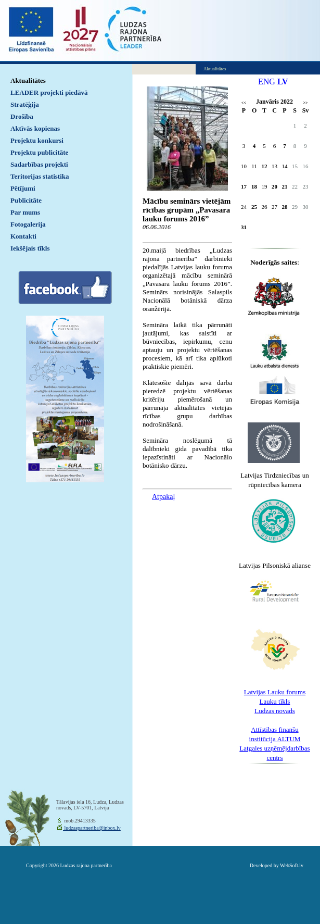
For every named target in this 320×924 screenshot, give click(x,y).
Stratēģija (24, 104)
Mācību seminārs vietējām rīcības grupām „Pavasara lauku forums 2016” (187, 210)
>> (305, 103)
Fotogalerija (28, 224)
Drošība (21, 116)
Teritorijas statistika (39, 176)
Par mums (25, 212)
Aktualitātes (28, 80)
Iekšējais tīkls (29, 248)
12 (264, 166)
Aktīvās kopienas (35, 128)
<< (243, 103)
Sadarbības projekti (39, 164)
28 (285, 207)
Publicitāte (26, 200)
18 (254, 186)
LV (282, 81)
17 (244, 186)
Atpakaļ (163, 497)
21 (285, 186)
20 (274, 186)
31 (244, 227)
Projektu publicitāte (39, 152)
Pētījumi (22, 188)
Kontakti (23, 236)
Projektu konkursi (36, 140)
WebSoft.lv (291, 865)
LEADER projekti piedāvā (49, 92)
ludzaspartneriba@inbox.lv (92, 828)
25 (254, 207)
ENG (266, 81)
